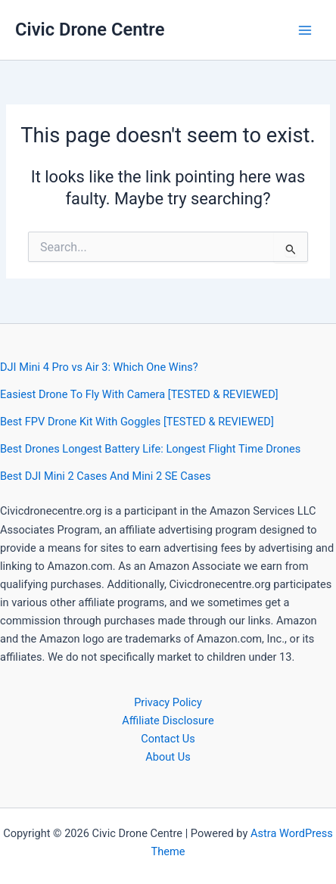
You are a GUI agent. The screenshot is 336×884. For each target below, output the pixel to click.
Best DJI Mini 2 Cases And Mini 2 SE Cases (105, 476)
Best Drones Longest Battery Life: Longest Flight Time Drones (150, 449)
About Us (167, 757)
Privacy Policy (168, 702)
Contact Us (168, 738)
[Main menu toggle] (305, 30)
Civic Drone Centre (89, 29)
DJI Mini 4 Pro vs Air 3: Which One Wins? (99, 367)
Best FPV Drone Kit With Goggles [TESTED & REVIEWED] (137, 421)
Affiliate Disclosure (167, 720)
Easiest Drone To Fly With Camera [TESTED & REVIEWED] (139, 394)
